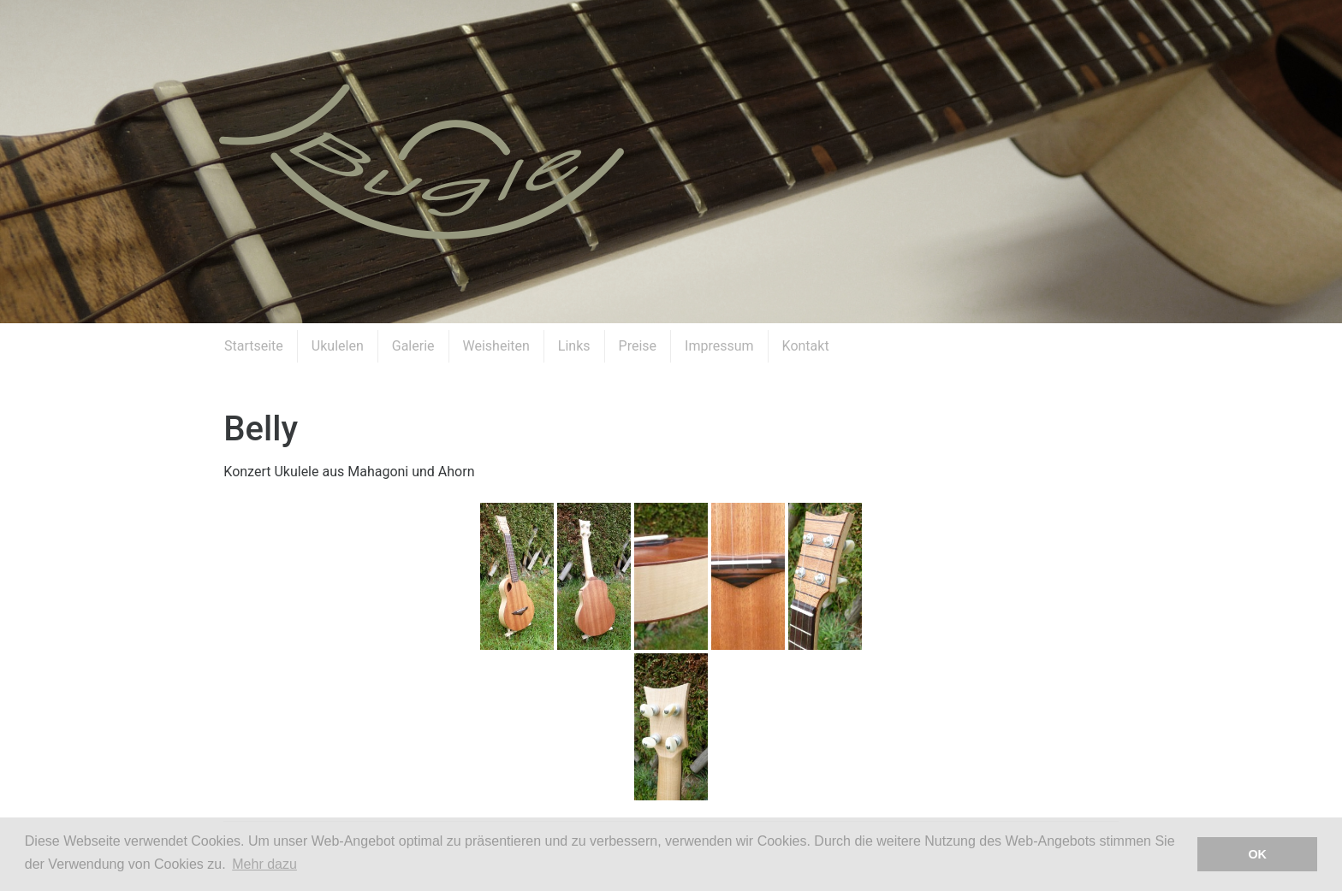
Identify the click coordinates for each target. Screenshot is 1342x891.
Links (574, 346)
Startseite (253, 346)
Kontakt (805, 346)
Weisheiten (496, 346)
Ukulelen (338, 346)
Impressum (719, 346)
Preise (637, 346)
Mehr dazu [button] (264, 864)
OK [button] (1257, 854)
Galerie (413, 346)
